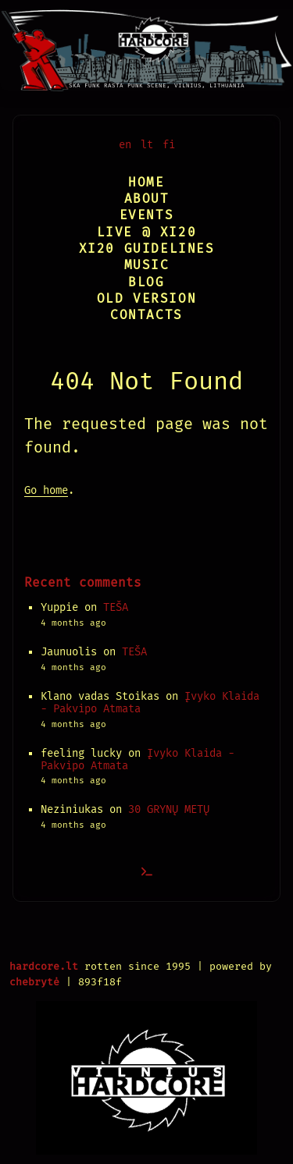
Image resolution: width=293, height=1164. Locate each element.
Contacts (146, 314)
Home (146, 182)
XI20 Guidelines (147, 248)
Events (147, 215)
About (147, 198)
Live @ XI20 (147, 232)
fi (169, 144)
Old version (147, 298)
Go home (46, 490)
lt (147, 144)
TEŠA (115, 607)
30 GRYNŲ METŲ (168, 809)
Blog (146, 282)
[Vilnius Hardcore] (146, 45)
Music (147, 264)
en (125, 144)
